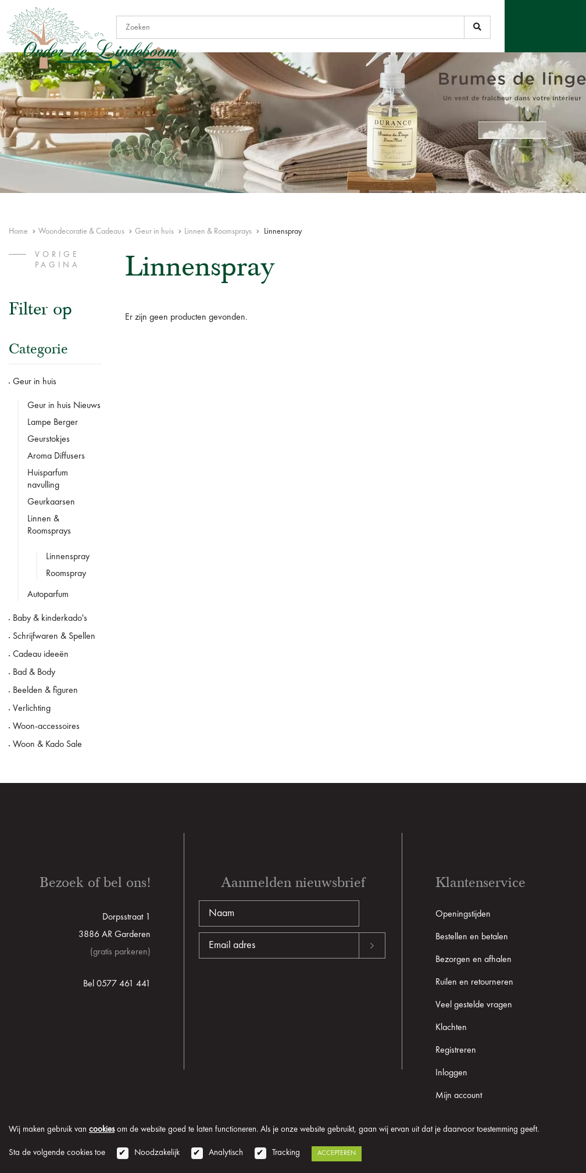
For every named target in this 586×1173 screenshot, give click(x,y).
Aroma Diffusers (56, 456)
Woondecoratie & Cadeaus (81, 231)
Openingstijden (463, 914)
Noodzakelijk (157, 1153)
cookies (102, 1129)
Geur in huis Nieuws (64, 405)
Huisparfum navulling (47, 479)
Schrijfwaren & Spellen (54, 636)
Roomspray (66, 573)
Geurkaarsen (51, 502)
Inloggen (451, 1073)
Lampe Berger (52, 422)
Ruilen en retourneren (474, 982)
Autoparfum (48, 594)
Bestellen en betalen (471, 937)
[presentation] (287, 995)
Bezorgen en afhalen (473, 959)
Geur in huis (154, 231)
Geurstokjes (48, 439)
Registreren (455, 1050)
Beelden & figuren (45, 690)
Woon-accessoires (46, 726)
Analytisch (226, 1153)
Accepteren (336, 1153)
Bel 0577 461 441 (117, 984)
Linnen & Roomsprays (218, 231)
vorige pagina (57, 260)
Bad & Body (34, 672)
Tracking (286, 1153)
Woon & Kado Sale (47, 744)
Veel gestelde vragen (473, 1005)
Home (18, 231)
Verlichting (32, 708)
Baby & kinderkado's (50, 618)
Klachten (451, 1027)
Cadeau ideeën (41, 654)
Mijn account (458, 1095)
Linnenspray (68, 557)
